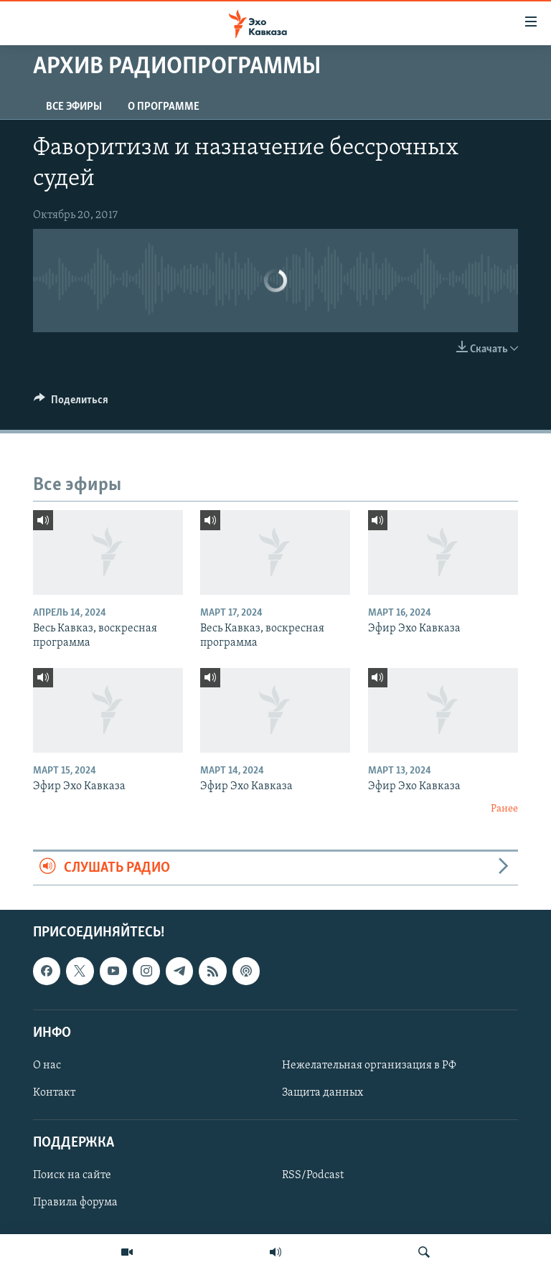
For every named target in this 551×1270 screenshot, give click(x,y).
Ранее (504, 809)
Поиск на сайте (72, 1175)
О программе (163, 107)
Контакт (54, 1093)
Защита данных (322, 1093)
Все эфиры (74, 107)
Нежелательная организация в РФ (369, 1065)
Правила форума (75, 1202)
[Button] (71, 403)
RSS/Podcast (313, 1175)
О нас (47, 1065)
